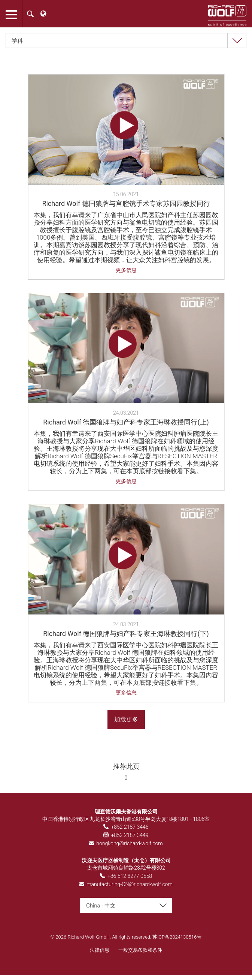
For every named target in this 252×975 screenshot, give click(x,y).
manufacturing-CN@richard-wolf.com (129, 884)
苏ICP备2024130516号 (176, 937)
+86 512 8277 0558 (129, 876)
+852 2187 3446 (129, 827)
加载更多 (126, 719)
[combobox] (126, 40)
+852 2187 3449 (129, 835)
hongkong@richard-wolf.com (129, 843)
